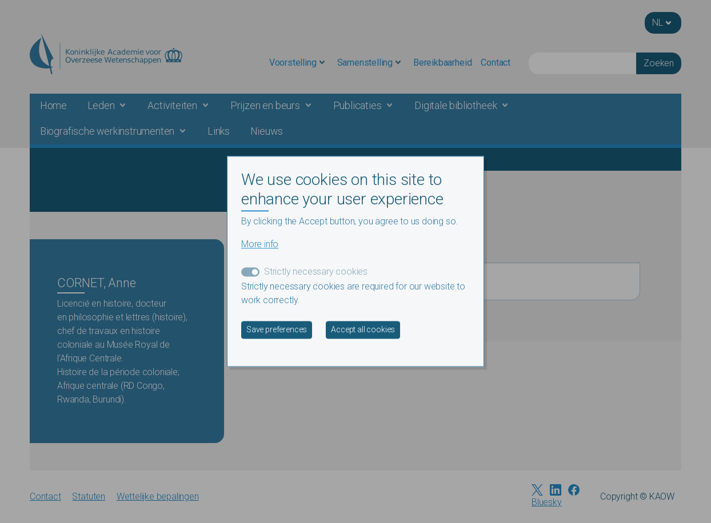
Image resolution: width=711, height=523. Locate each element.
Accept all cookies (363, 330)
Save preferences (276, 330)
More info (259, 244)
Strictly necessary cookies (316, 272)
